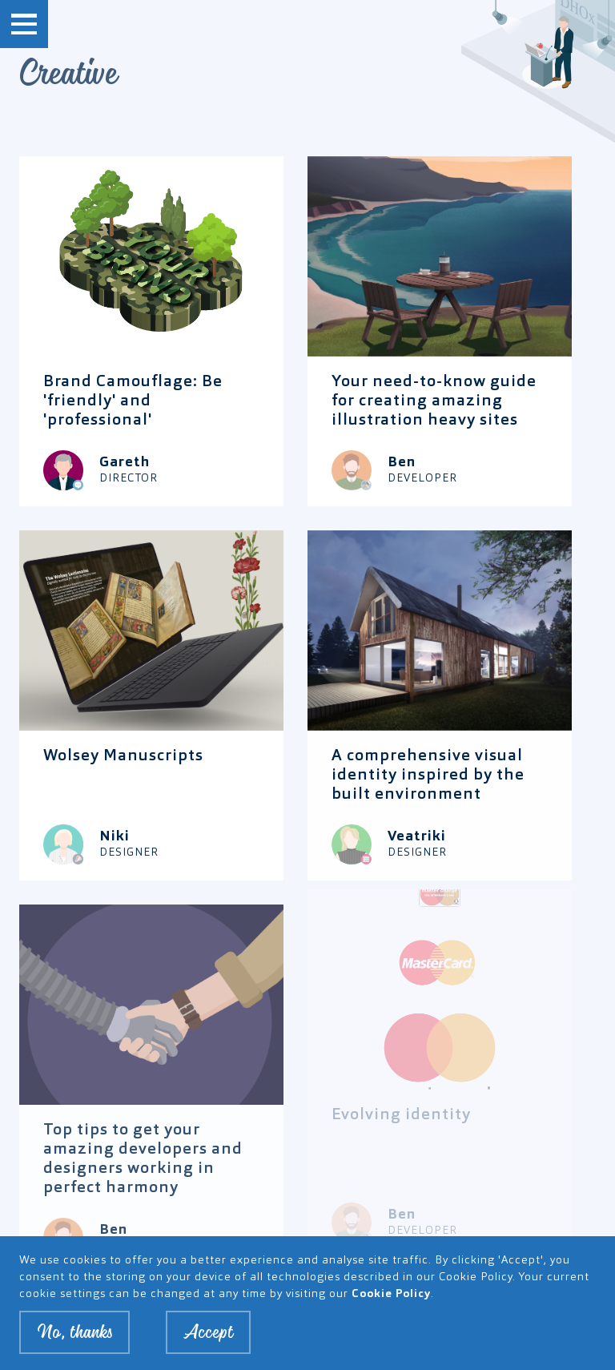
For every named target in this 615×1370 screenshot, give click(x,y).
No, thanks (74, 1334)
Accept (208, 1334)
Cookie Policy (391, 1295)
